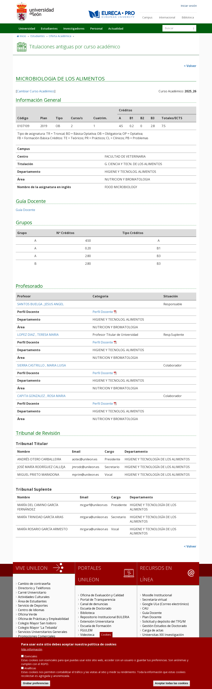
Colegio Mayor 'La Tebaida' (37, 627)
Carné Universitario (32, 592)
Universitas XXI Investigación (163, 635)
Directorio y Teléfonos (34, 588)
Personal (96, 28)
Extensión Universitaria (97, 621)
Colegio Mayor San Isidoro (37, 623)
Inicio (23, 36)
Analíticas (30, 668)
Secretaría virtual (154, 599)
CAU (145, 608)
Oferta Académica (60, 36)
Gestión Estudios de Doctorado (164, 626)
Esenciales (30, 656)
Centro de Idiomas (31, 610)
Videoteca (87, 635)
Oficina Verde (27, 614)
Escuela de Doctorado (95, 608)
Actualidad (115, 28)
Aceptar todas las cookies (171, 683)
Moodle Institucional (157, 595)
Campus (147, 17)
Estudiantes (49, 28)
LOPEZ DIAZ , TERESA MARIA (38, 335)
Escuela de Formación (95, 626)
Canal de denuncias (94, 604)
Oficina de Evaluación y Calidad (102, 595)
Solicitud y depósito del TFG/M (164, 621)
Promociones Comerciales (36, 636)
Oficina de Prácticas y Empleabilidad (43, 619)
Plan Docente (151, 617)
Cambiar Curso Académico (35, 91)
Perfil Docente (103, 312)
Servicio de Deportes (33, 605)
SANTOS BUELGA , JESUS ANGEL (40, 304)
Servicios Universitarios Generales (42, 632)
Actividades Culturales (34, 597)
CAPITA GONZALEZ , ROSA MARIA (41, 396)
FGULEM (86, 630)
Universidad (27, 28)
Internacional (167, 17)
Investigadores (73, 28)
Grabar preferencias (35, 683)
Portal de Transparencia (97, 599)
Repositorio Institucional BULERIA (104, 617)
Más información (31, 649)
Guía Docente (25, 210)
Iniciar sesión (189, 5)
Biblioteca (188, 17)
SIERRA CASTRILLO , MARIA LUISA (41, 365)
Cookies (106, 634)
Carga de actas (152, 630)
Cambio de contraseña (34, 583)
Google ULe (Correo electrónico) (165, 604)
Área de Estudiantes (32, 601)
